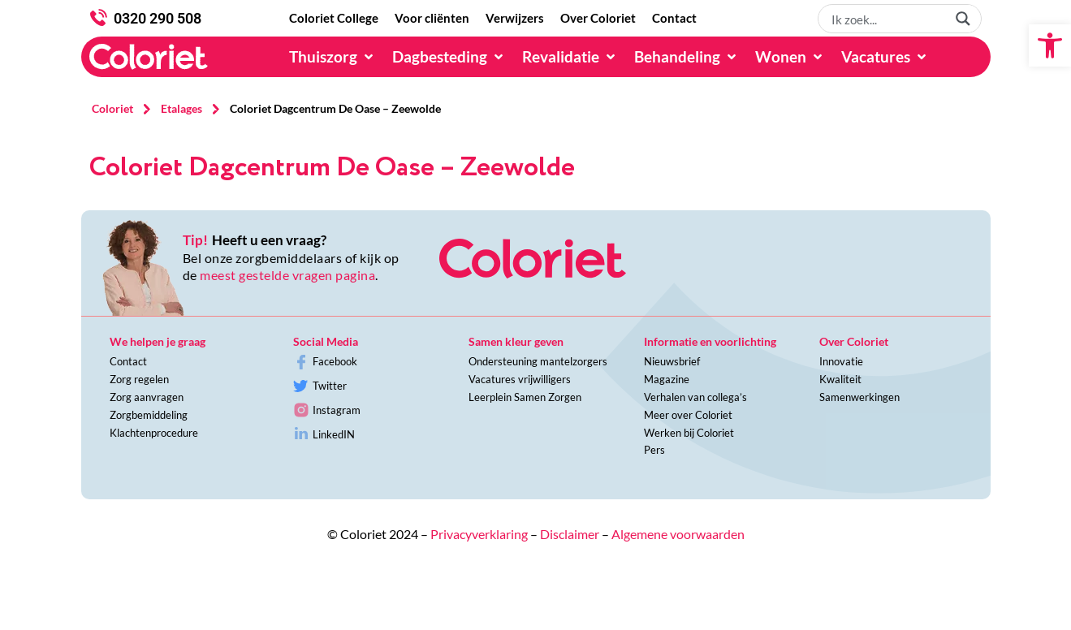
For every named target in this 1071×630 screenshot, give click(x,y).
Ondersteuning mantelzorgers (538, 361)
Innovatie (841, 361)
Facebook (335, 361)
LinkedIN (334, 434)
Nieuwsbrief (672, 361)
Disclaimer (569, 534)
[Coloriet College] (334, 18)
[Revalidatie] (570, 56)
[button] (1050, 45)
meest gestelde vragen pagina (287, 275)
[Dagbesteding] (449, 56)
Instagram (337, 409)
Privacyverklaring (479, 534)
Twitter (330, 385)
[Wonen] (790, 56)
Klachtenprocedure (154, 432)
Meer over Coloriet (688, 414)
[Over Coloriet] (598, 18)
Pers (654, 449)
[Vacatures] (885, 56)
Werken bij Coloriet (689, 432)
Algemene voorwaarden (678, 534)
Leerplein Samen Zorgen (525, 397)
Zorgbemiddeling (149, 414)
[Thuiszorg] (332, 56)
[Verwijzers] (514, 18)
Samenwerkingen (859, 397)
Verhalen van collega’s (695, 397)
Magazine (666, 379)
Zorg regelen (139, 379)
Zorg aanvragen (147, 397)
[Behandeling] (686, 56)
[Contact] (674, 18)
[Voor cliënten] (432, 18)
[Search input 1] (886, 18)
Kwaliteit (840, 379)
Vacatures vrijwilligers (520, 379)
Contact (128, 361)
